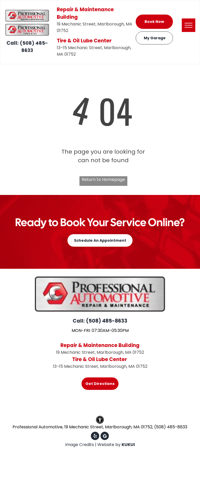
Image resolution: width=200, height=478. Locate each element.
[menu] (188, 25)
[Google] (105, 436)
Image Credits (79, 445)
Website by (109, 445)
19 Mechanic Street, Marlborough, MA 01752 (100, 352)
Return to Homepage (103, 179)
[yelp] (95, 436)
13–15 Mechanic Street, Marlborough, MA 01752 (100, 366)
